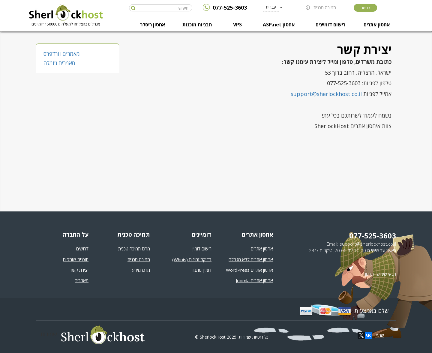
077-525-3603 (230, 7)
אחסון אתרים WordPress (249, 270)
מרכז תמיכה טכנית (134, 249)
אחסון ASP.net (279, 24)
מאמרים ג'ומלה (59, 63)
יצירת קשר (79, 270)
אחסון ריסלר (152, 24)
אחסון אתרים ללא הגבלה (251, 259)
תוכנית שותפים (75, 259)
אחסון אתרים (377, 24)
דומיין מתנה (202, 270)
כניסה (365, 7)
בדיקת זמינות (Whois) (192, 259)
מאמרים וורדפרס (62, 53)
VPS (237, 24)
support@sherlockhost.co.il (326, 93)
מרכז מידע (141, 270)
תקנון (369, 274)
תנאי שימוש (386, 274)
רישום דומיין (202, 249)
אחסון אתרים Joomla (254, 280)
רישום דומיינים (330, 24)
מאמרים (81, 280)
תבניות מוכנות (197, 24)
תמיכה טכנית (325, 7)
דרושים (82, 249)
